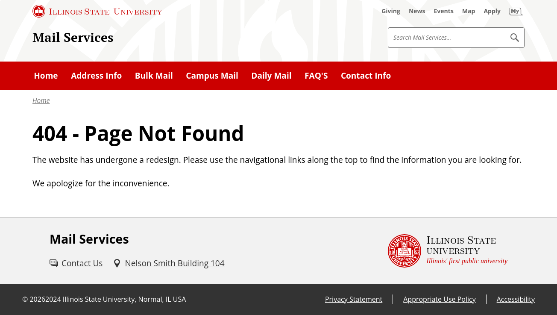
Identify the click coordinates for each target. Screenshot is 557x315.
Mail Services (73, 37)
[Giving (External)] (391, 11)
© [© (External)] (25, 299)
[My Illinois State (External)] (516, 11)
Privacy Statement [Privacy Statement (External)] (353, 299)
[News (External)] (417, 11)
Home (41, 100)
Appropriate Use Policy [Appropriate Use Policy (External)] (439, 299)
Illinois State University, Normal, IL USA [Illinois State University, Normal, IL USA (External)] (124, 299)
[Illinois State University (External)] (97, 11)
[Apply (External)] (492, 11)
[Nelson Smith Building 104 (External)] (168, 263)
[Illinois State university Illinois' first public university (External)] (447, 250)
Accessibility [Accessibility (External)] (516, 299)
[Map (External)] (468, 11)
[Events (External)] (443, 11)
